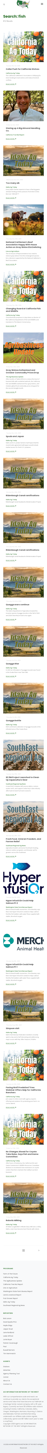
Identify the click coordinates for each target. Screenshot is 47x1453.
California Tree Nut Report (13, 1284)
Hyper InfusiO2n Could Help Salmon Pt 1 (20, 965)
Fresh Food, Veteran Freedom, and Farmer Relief (23, 840)
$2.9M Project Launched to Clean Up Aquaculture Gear (22, 778)
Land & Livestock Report (12, 1295)
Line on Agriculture (10, 1288)
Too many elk (13, 183)
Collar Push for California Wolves (22, 69)
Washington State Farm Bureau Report (17, 1291)
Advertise (6, 1370)
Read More (11, 84)
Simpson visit (12, 1028)
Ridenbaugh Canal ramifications (22, 495)
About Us (6, 1381)
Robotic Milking (13, 1220)
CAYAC (6, 1377)
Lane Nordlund (8, 1332)
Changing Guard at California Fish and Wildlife (23, 309)
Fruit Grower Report (10, 1298)
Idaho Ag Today (9, 1302)
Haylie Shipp (7, 1325)
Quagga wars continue (17, 604)
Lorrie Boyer (7, 1339)
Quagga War (12, 663)
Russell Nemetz (9, 1350)
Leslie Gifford (8, 1336)
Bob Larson (7, 1318)
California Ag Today (10, 1277)
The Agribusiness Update (12, 1281)
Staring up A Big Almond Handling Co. (23, 129)
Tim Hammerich (9, 1353)
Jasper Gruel (8, 1329)
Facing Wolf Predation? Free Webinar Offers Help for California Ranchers (23, 1090)
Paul (4, 1346)
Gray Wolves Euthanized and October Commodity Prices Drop (22, 371)
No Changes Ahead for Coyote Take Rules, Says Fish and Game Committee (22, 1154)
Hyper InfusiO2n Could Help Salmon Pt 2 (20, 901)
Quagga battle (13, 720)
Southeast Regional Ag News (14, 1305)
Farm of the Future (10, 1274)
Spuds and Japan (15, 436)
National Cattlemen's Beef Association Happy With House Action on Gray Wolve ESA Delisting (23, 245)
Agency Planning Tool (11, 1374)
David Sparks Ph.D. (10, 1322)
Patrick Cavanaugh (10, 1343)
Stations (6, 1366)
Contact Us (7, 1384)
